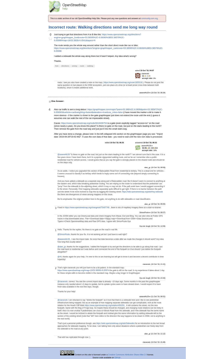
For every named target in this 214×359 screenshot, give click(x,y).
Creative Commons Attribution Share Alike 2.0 (127, 355)
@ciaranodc (63, 281)
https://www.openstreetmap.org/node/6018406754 (84, 123)
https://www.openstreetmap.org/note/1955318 (123, 82)
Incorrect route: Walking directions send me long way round (103, 27)
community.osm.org (149, 18)
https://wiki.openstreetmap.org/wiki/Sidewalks (115, 323)
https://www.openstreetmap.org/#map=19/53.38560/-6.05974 (83, 270)
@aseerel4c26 (64, 154)
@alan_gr (62, 247)
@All (60, 257)
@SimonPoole (64, 234)
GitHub (118, 357)
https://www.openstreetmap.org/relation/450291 (105, 305)
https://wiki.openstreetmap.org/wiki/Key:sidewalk (142, 192)
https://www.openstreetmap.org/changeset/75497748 (87, 207)
